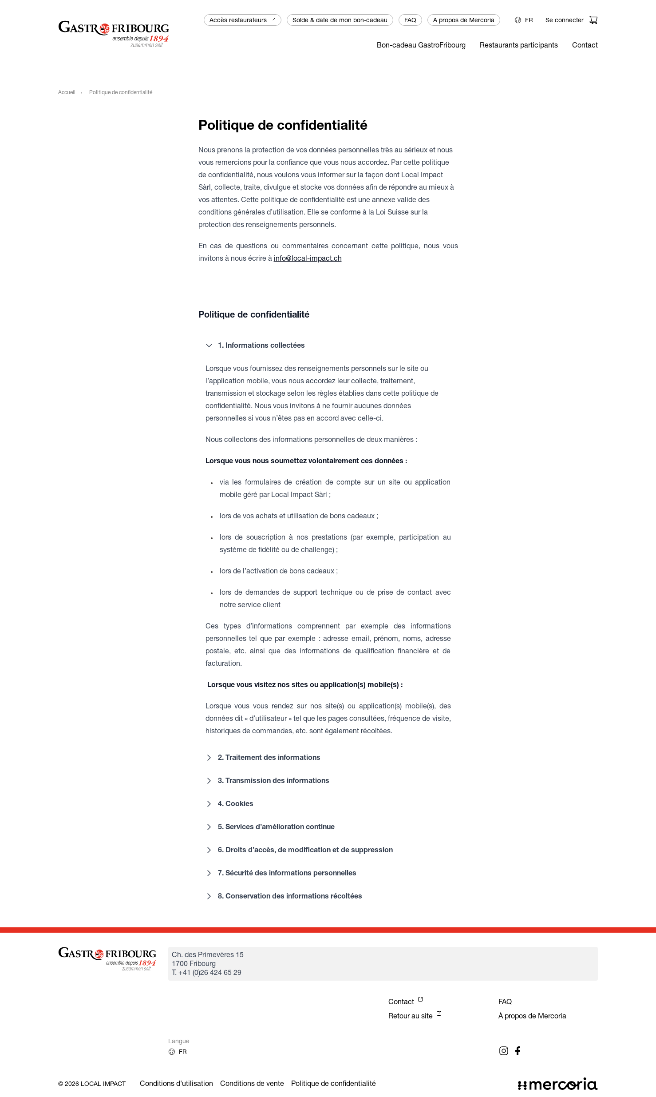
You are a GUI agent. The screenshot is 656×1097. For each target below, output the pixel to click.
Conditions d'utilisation (176, 1083)
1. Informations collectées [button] (254, 345)
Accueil (66, 92)
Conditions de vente (252, 1083)
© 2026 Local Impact (92, 1083)
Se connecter (564, 20)
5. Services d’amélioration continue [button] (269, 827)
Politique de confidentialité (333, 1083)
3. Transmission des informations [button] (266, 780)
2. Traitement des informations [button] (262, 757)
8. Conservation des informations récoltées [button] (283, 896)
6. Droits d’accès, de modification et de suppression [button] (298, 850)
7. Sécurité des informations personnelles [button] (280, 873)
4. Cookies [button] (228, 804)
